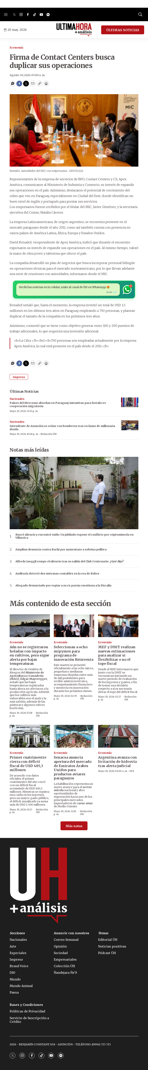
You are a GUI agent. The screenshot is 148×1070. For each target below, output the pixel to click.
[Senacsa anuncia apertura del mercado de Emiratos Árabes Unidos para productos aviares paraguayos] (74, 736)
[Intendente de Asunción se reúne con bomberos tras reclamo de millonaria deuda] (129, 425)
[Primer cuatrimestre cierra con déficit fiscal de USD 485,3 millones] (30, 736)
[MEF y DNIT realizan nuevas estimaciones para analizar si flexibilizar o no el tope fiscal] (118, 626)
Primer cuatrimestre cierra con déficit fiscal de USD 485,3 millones (28, 763)
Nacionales (17, 399)
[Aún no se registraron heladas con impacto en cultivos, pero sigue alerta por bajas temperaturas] (30, 626)
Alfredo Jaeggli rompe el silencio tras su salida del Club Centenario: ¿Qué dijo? (69, 561)
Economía (16, 47)
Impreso (19, 377)
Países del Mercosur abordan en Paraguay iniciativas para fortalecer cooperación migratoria (58, 404)
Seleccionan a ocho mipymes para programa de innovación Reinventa (73, 653)
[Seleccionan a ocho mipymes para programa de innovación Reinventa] (74, 626)
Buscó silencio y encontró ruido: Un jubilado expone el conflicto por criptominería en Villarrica (74, 536)
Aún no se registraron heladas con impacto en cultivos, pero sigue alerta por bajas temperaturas (29, 655)
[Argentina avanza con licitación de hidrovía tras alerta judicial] (118, 736)
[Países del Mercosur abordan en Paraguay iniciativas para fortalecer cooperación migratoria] (129, 402)
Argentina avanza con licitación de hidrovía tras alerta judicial (117, 761)
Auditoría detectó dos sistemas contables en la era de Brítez (57, 573)
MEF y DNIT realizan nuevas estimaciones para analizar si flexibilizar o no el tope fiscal (116, 655)
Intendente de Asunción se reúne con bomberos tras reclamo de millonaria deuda (62, 427)
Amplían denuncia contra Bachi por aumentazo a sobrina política (61, 549)
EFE (132, 771)
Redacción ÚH (48, 434)
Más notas (74, 826)
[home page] (74, 30)
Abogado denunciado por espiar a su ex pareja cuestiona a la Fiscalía (63, 585)
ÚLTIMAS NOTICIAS (122, 30)
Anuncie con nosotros (71, 933)
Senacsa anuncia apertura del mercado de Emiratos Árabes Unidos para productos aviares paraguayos (73, 767)
